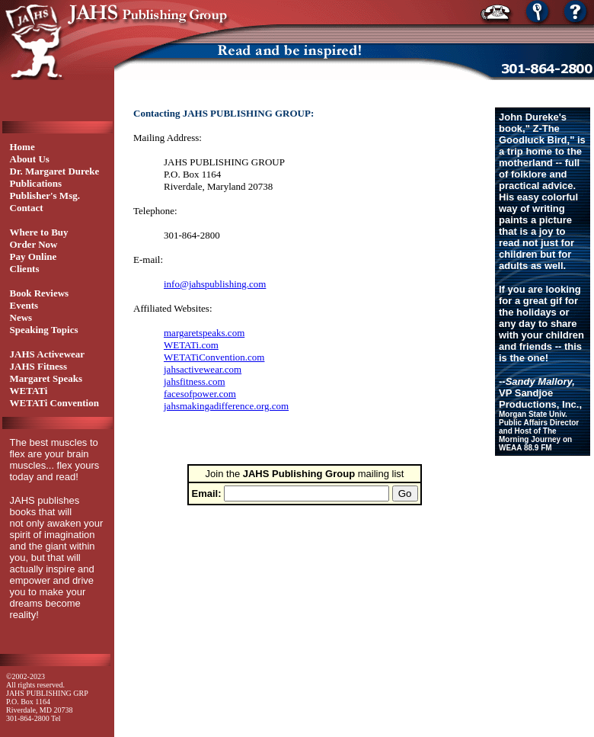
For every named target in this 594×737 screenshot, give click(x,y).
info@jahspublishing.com (215, 284)
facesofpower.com (200, 393)
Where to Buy (39, 232)
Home (22, 146)
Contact (26, 207)
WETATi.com (191, 345)
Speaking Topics (44, 329)
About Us (30, 159)
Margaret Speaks (46, 378)
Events (24, 305)
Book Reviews (39, 293)
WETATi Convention (54, 403)
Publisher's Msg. (45, 195)
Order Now (34, 244)
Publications (36, 183)
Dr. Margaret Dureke (55, 171)
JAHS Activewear (47, 354)
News (21, 317)
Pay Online (33, 256)
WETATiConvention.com (214, 357)
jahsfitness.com (194, 381)
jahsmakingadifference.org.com (226, 406)
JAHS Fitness (38, 366)
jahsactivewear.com (202, 369)
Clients (25, 268)
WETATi (29, 390)
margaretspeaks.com (204, 332)
